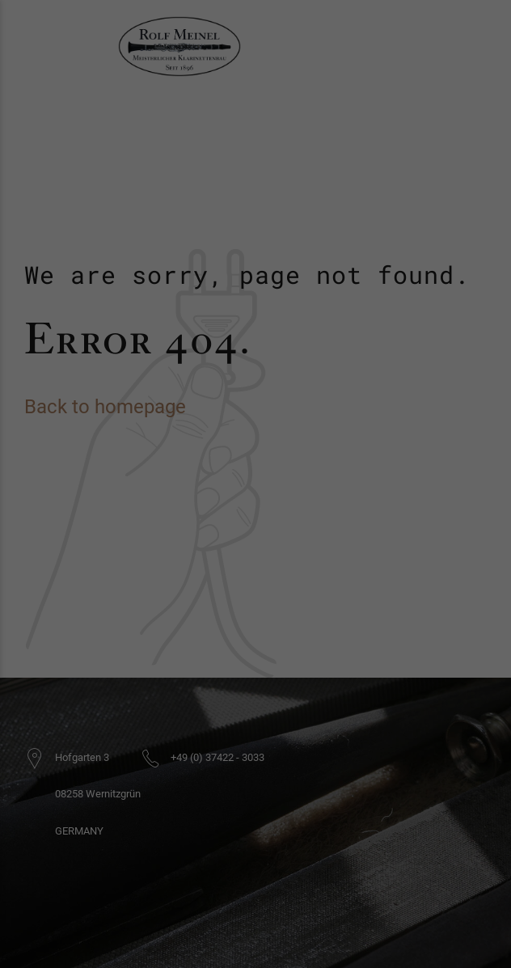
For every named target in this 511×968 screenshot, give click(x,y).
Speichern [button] (255, 550)
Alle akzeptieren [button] (255, 504)
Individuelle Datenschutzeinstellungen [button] (255, 584)
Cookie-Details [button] (255, 603)
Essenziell (173, 459)
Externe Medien (312, 459)
